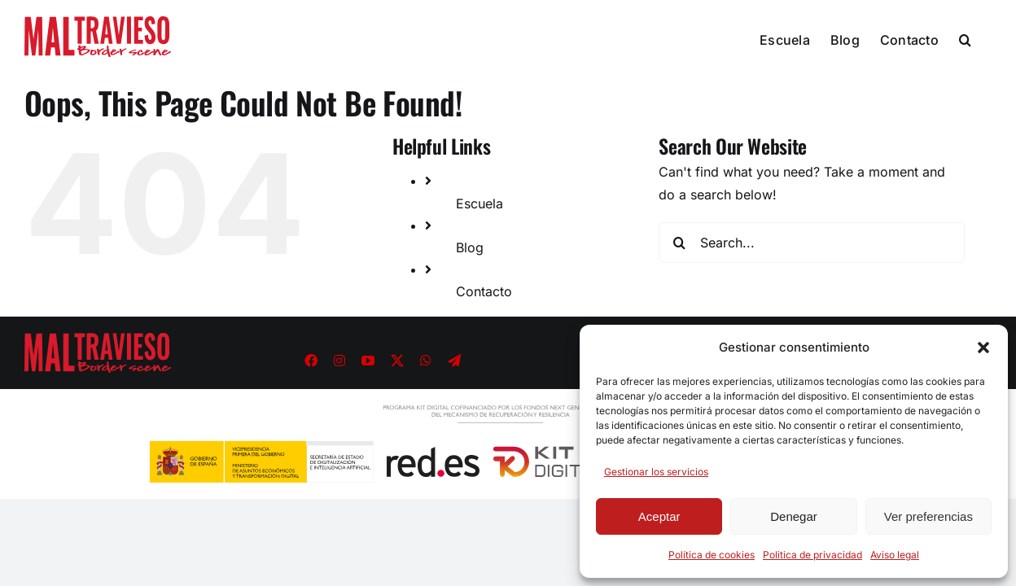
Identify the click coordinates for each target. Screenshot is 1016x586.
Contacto (484, 291)
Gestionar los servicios (656, 472)
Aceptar (659, 516)
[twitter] (397, 360)
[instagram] (339, 360)
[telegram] (454, 360)
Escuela (479, 203)
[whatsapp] (425, 360)
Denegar (793, 516)
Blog (470, 247)
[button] (983, 347)
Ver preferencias (928, 516)
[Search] (679, 242)
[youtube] (367, 360)
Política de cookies (711, 555)
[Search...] (812, 242)
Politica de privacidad (812, 555)
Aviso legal (894, 555)
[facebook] (311, 360)
